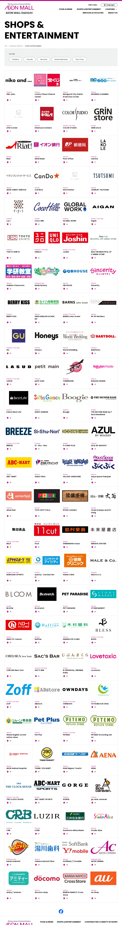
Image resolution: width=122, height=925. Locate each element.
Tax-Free (79, 59)
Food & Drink (65, 9)
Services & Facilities (93, 13)
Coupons (111, 9)
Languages (109, 5)
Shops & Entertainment (89, 9)
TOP (6, 46)
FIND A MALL (92, 5)
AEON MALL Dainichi (16, 46)
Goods (30, 59)
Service (43, 59)
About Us (112, 13)
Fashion (15, 59)
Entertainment (61, 59)
